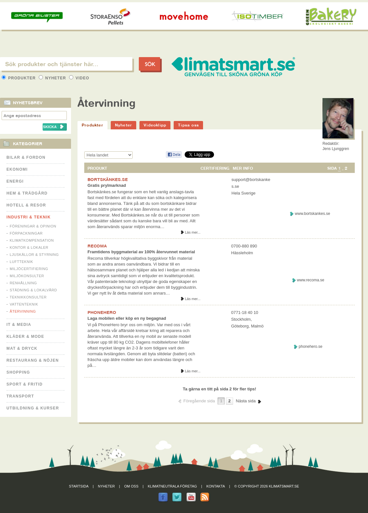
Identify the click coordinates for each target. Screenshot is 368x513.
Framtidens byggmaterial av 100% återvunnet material (141, 251)
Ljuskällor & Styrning (34, 254)
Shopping (18, 372)
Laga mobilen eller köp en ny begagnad (126, 318)
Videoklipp (155, 125)
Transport (20, 396)
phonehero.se (310, 346)
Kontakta (215, 486)
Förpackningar (26, 233)
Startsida (79, 486)
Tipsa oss (188, 125)
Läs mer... (192, 232)
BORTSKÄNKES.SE (107, 179)
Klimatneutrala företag (172, 486)
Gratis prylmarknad (106, 185)
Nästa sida (246, 400)
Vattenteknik (24, 304)
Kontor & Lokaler (29, 247)
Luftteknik (21, 262)
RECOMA (97, 245)
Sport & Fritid (24, 384)
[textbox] (66, 64)
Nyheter (53, 78)
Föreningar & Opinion (33, 226)
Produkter (19, 78)
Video (79, 78)
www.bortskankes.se (312, 213)
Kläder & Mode (25, 336)
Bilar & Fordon (26, 157)
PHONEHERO (101, 312)
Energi (15, 181)
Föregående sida (199, 400)
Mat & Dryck (21, 348)
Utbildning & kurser (32, 408)
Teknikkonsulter (28, 297)
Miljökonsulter (27, 276)
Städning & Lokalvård (33, 290)
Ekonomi (17, 169)
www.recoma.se (310, 280)
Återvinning (23, 311)
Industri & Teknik (28, 217)
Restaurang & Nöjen (32, 360)
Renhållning (23, 283)
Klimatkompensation (32, 240)
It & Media (18, 324)
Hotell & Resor (26, 205)
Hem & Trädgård (26, 193)
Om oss (131, 486)
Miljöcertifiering (29, 269)
